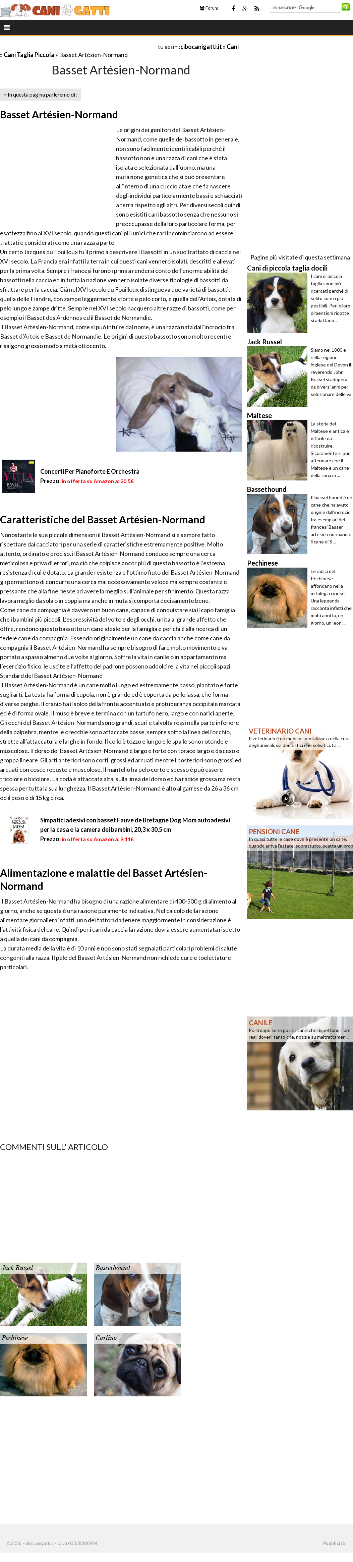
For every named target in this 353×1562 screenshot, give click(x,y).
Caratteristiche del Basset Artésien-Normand (102, 519)
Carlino (106, 1338)
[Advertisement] (78, 46)
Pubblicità (334, 1543)
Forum (209, 8)
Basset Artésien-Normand (59, 114)
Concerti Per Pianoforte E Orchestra (89, 471)
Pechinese (15, 1338)
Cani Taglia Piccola (29, 54)
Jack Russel (17, 1268)
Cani (233, 46)
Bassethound (113, 1268)
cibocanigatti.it (201, 46)
